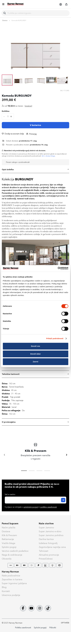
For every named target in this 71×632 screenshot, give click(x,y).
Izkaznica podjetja (11, 595)
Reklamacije (8, 539)
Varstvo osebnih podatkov (15, 551)
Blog (4, 587)
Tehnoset (43, 551)
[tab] (35, 169)
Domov (4, 20)
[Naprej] (66, 455)
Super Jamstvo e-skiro (50, 531)
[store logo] (15, 4)
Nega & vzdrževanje (12, 555)
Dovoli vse (35, 346)
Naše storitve (46, 523)
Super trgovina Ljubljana (14, 583)
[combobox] (37, 13)
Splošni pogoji (9, 547)
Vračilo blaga (8, 543)
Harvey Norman (10, 571)
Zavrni (35, 362)
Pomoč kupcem (10, 523)
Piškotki (52, 627)
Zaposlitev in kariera (12, 579)
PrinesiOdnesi (46, 558)
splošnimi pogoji (31, 507)
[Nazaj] (4, 455)
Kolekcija (17, 179)
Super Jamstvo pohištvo (51, 535)
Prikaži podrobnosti (54, 338)
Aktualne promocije (49, 555)
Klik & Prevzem (9, 535)
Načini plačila (8, 527)
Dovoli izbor (35, 354)
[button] (60, 4)
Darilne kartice (46, 539)
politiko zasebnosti (48, 507)
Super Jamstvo (46, 527)
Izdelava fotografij (48, 543)
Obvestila (6, 558)
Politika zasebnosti (23, 627)
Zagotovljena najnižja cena (52, 547)
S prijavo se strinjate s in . (31, 507)
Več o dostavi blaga (48, 156)
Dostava (6, 531)
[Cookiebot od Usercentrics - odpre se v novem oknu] (57, 268)
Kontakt (6, 591)
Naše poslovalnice (11, 575)
